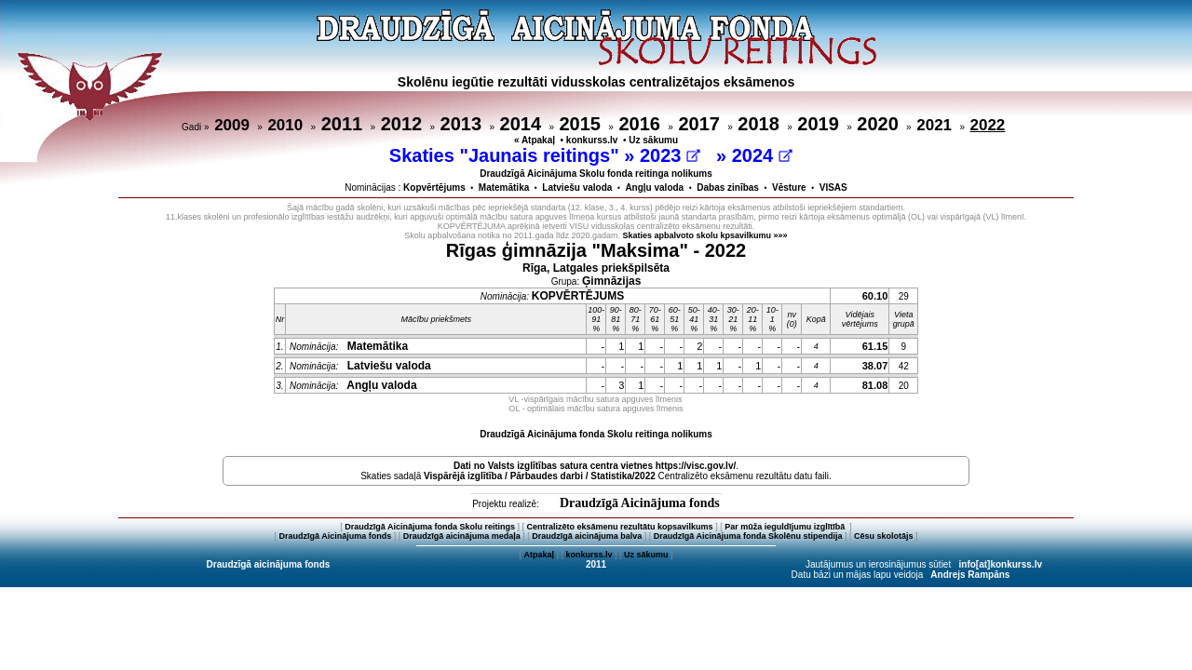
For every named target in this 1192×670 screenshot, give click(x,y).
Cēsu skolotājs (884, 536)
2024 (762, 155)
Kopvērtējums (434, 187)
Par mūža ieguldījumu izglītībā (786, 526)
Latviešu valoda (577, 187)
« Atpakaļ (534, 140)
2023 (670, 155)
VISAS (833, 187)
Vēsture (789, 187)
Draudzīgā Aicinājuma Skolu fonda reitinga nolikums (596, 173)
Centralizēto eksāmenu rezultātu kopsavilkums (620, 526)
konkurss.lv (592, 140)
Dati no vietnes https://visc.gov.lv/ (595, 466)
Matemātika (504, 187)
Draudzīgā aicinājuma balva (587, 536)
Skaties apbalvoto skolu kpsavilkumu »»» (705, 235)
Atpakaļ (538, 554)
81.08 (875, 385)
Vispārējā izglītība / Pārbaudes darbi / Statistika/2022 (540, 476)
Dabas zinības (728, 187)
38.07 (875, 365)
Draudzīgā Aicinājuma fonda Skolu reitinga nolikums (596, 434)
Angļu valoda (654, 187)
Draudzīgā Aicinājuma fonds (640, 503)
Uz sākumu (653, 140)
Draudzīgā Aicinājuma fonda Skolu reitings (430, 526)
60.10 (875, 296)
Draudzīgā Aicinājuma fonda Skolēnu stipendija (748, 536)
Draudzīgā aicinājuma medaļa (462, 536)
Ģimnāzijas (611, 281)
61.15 (875, 346)
